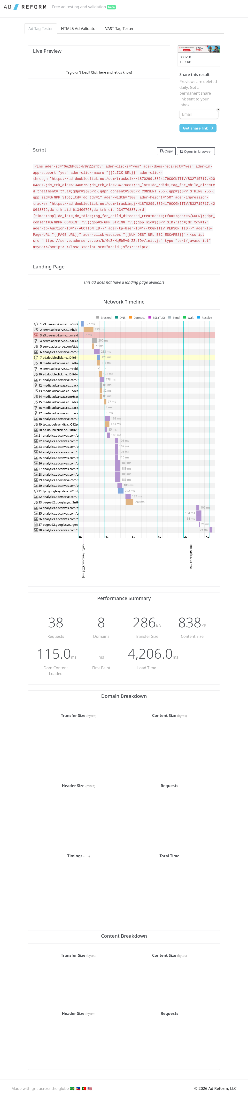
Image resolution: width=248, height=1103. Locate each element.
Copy (166, 151)
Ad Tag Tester (40, 28)
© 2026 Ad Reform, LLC (215, 1088)
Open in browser (196, 151)
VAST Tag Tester (119, 28)
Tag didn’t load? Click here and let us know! (99, 72)
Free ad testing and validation (84, 6)
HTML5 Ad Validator (79, 28)
